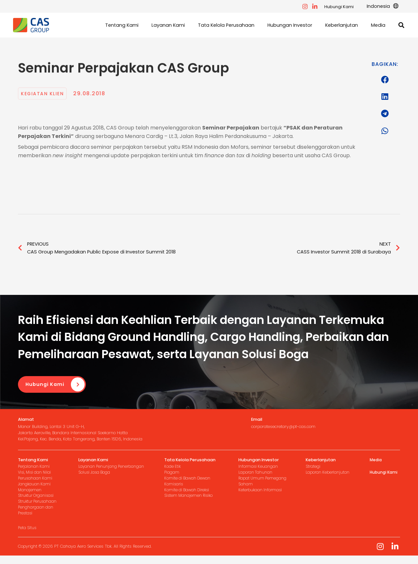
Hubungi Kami (343, 7)
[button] (384, 6)
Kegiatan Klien (44, 94)
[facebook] (309, 6)
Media (376, 461)
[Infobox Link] (92, 431)
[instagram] (319, 6)
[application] (396, 6)
